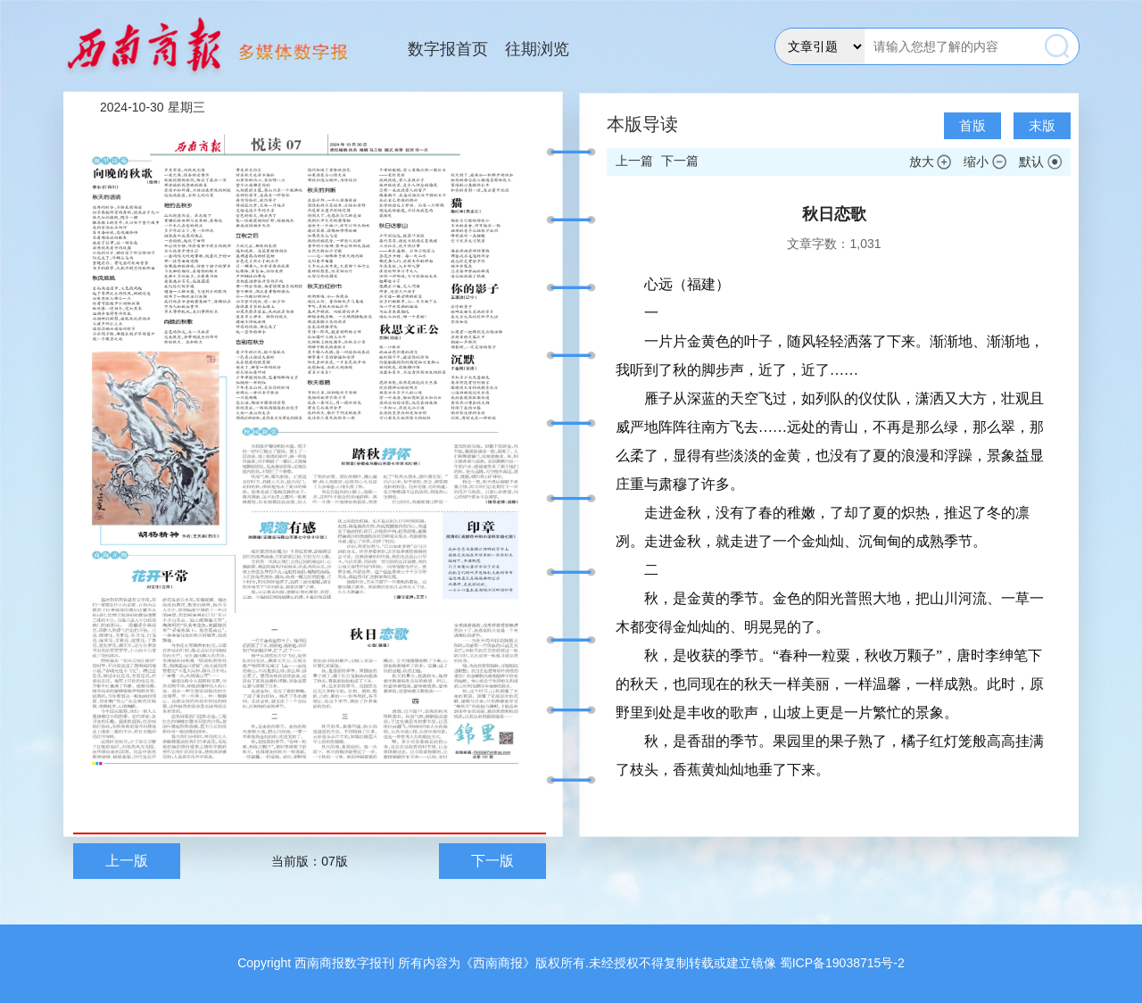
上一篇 (634, 160)
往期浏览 (537, 49)
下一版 (492, 860)
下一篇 (680, 160)
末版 (1042, 125)
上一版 (126, 860)
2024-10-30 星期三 (152, 107)
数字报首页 (448, 49)
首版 (972, 125)
